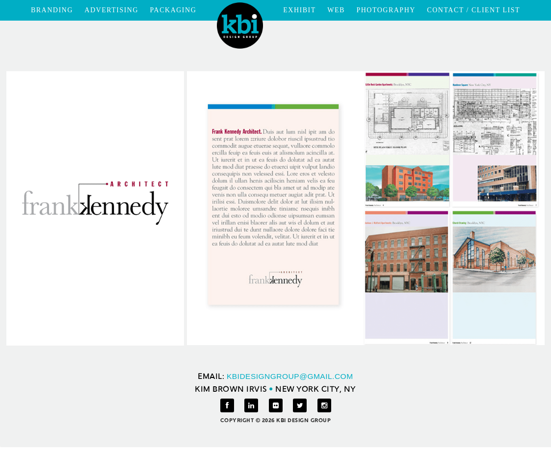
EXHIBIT (299, 10)
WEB (336, 10)
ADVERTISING (111, 10)
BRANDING (52, 10)
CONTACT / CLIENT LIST (473, 10)
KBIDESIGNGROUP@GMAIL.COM (290, 376)
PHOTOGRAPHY (385, 10)
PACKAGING (173, 10)
